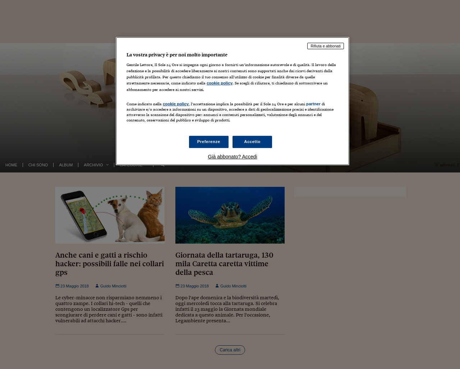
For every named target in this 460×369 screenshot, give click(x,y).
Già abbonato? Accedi (232, 157)
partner (313, 104)
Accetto (252, 141)
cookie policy (220, 83)
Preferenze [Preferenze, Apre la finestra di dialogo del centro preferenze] (208, 141)
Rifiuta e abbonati (325, 46)
